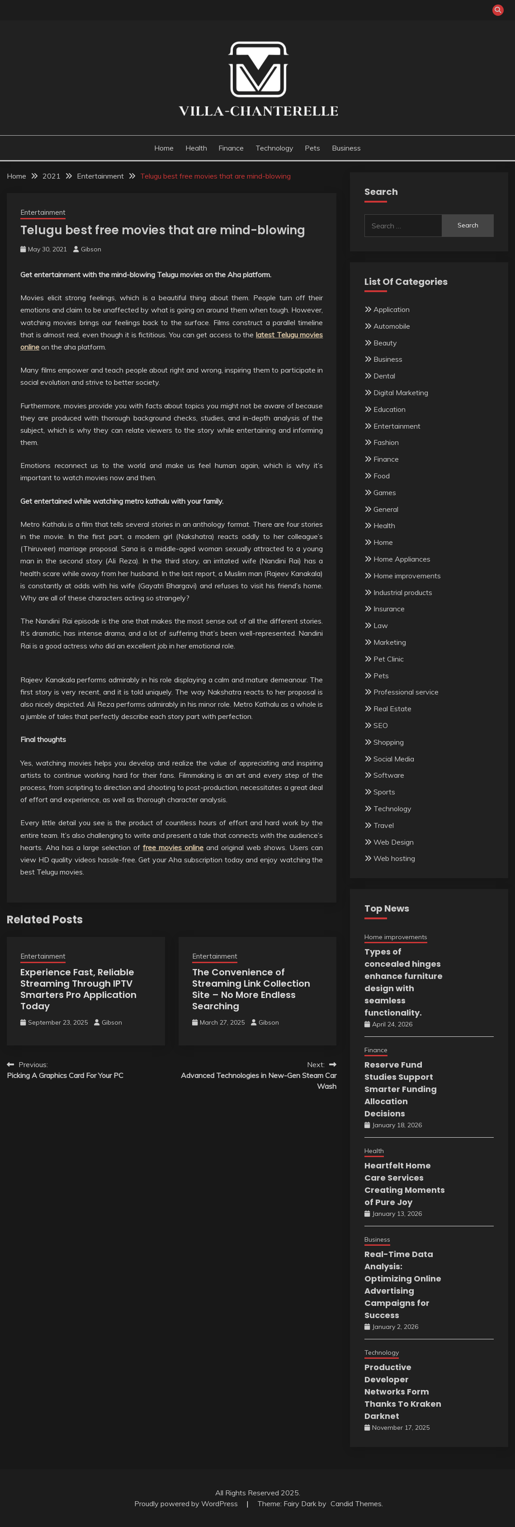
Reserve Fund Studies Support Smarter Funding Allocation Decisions (400, 1089)
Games (384, 492)
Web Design (393, 841)
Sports (384, 791)
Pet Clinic (388, 658)
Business (346, 147)
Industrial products (402, 592)
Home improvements (407, 575)
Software (388, 775)
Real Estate (392, 708)
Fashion (386, 442)
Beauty (385, 342)
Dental (384, 375)
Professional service (406, 691)
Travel (383, 825)
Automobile (391, 326)
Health (196, 147)
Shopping (388, 742)
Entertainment (43, 212)
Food (381, 475)
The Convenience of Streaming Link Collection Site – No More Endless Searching (251, 989)
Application (391, 309)
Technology (274, 147)
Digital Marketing (400, 392)
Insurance (389, 608)
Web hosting (394, 858)
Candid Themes (356, 1503)
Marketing (389, 642)
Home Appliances (401, 558)
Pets (312, 147)
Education (389, 409)
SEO (380, 725)
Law (380, 625)
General (385, 509)
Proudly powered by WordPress (187, 1503)
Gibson (91, 249)
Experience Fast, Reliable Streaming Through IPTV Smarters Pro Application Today (78, 989)
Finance (231, 147)
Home (164, 147)
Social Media (393, 758)
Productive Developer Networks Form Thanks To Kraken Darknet (402, 1392)
